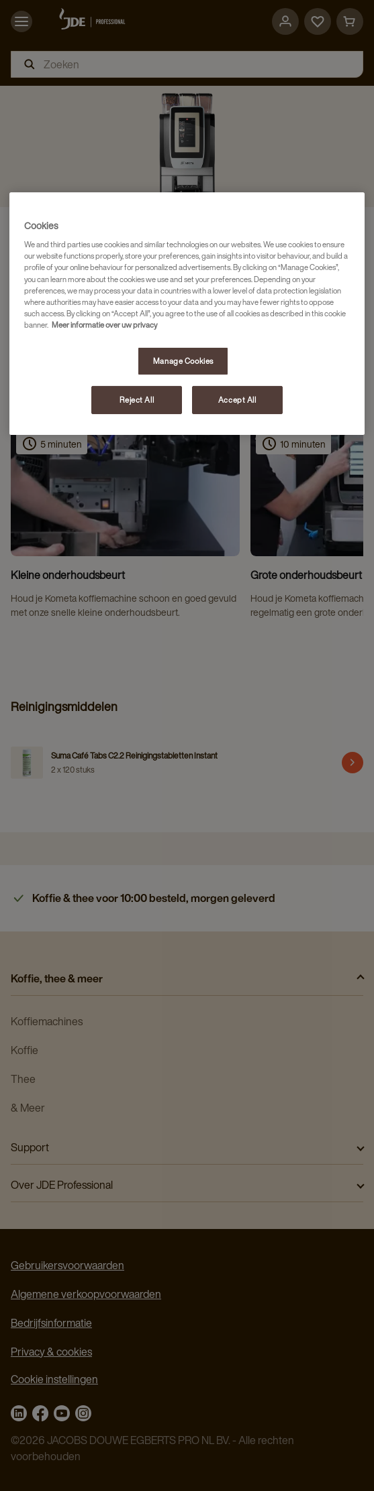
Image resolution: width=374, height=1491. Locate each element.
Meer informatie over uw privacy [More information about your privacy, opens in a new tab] (104, 324)
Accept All (237, 399)
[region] (187, 313)
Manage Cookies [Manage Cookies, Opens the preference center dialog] (183, 361)
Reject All (137, 399)
